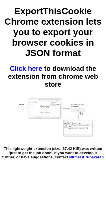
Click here (26, 68)
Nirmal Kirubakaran (86, 157)
